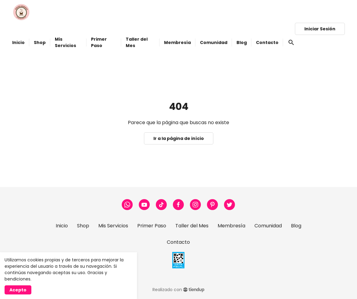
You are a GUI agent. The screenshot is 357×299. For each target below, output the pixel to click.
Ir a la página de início (178, 138)
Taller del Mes (191, 225)
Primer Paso (151, 225)
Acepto (17, 290)
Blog (296, 225)
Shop (83, 225)
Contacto (178, 242)
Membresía (231, 225)
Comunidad (268, 225)
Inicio (62, 225)
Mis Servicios (113, 225)
